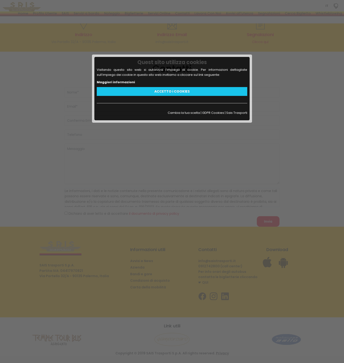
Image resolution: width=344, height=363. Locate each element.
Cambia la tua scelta (184, 112)
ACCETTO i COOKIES (172, 91)
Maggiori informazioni (116, 82)
